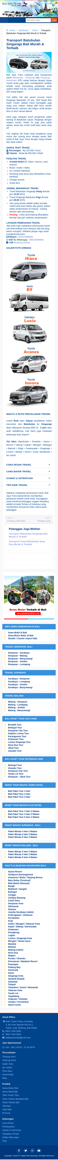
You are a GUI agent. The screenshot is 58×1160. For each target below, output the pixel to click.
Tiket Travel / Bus (10, 1095)
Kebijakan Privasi (10, 1134)
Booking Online (22, 242)
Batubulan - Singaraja (24, 77)
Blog (4, 1078)
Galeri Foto (7, 1064)
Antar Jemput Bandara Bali (15, 1099)
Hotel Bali (7, 1109)
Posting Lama (44, 521)
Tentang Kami (9, 1056)
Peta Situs (7, 1071)
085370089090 (26, 237)
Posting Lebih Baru (16, 521)
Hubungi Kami (9, 1060)
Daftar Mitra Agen (10, 1137)
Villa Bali (6, 1106)
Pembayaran (8, 1126)
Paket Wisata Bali (10, 1102)
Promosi (6, 1113)
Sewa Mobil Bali (10, 1091)
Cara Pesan (8, 1123)
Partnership (7, 1074)
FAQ (4, 1141)
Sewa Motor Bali (10, 1088)
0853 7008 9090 (13, 1031)
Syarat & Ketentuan (11, 1130)
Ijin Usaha (7, 1067)
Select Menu (4, 20)
